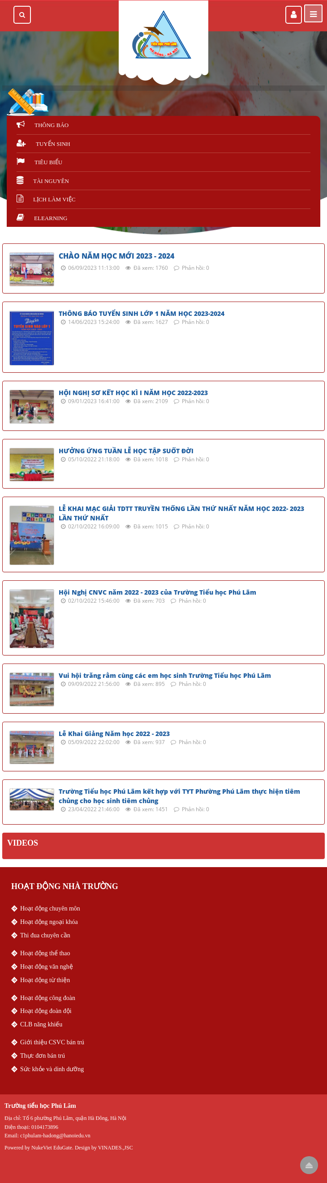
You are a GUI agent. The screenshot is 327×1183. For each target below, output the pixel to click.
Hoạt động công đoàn (47, 998)
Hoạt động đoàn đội (46, 1011)
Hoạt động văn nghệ (46, 966)
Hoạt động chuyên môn (50, 908)
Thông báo (43, 125)
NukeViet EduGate (51, 1148)
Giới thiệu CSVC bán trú (52, 1042)
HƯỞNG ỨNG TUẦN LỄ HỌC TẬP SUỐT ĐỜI (126, 451)
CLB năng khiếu (41, 1024)
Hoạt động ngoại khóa (49, 922)
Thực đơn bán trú (42, 1055)
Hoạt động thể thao (45, 953)
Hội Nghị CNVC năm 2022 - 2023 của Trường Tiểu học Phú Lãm (157, 592)
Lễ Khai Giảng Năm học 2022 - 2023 (114, 733)
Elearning (42, 218)
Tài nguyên (43, 181)
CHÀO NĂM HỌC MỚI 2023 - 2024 (116, 256)
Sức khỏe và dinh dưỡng (52, 1069)
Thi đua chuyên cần (45, 935)
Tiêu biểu (39, 162)
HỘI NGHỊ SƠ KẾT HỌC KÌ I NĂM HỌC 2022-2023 (133, 392)
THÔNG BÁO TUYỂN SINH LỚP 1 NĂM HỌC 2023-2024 (141, 313)
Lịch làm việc (46, 199)
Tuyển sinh (43, 143)
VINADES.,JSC (115, 1148)
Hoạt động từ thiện (45, 980)
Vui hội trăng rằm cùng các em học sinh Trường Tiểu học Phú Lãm (165, 675)
